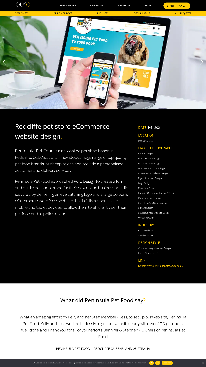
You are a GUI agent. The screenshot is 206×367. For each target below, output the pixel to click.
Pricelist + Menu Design (149, 198)
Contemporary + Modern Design (154, 248)
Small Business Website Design (153, 212)
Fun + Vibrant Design (148, 253)
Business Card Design (149, 163)
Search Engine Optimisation (152, 203)
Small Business (145, 235)
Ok (151, 363)
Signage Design (145, 207)
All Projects (183, 13)
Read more (167, 363)
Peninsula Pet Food (34, 151)
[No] (202, 363)
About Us (124, 5)
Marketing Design (146, 188)
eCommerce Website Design (153, 173)
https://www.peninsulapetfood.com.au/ (160, 265)
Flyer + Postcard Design (150, 178)
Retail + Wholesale (147, 230)
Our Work (96, 5)
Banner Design (145, 153)
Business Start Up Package (151, 168)
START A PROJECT (177, 5)
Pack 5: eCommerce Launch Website (157, 193)
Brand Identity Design (149, 158)
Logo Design (144, 183)
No (158, 363)
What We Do (68, 5)
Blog (148, 5)
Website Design (146, 217)
